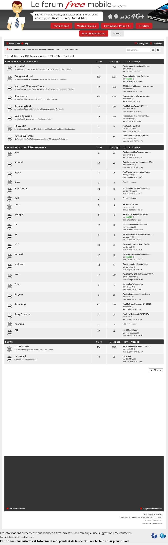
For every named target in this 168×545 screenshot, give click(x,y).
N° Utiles (144, 25)
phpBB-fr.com (157, 520)
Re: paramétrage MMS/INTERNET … (138, 234)
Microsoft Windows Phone (29, 86)
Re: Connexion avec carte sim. (136, 136)
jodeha (128, 297)
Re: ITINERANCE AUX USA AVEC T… (139, 274)
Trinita (128, 307)
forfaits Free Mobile (50, 14)
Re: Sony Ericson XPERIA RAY (136, 314)
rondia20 (129, 349)
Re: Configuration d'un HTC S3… (137, 244)
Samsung (20, 304)
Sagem (18, 294)
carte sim (127, 356)
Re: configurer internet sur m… (136, 96)
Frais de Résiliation (93, 33)
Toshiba (19, 324)
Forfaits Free (61, 25)
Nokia (17, 274)
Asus (17, 182)
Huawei (18, 254)
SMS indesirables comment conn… (138, 86)
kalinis (128, 69)
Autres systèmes (24, 136)
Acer (17, 152)
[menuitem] (24, 44)
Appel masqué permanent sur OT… (138, 162)
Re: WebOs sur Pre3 (131, 126)
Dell (16, 198)
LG (15, 224)
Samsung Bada (23, 106)
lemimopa (130, 119)
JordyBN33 (130, 191)
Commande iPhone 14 (117, 25)
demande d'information (133, 284)
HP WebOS (20, 126)
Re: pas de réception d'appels (135, 214)
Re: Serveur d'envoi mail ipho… (136, 66)
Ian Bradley (158, 514)
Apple (17, 172)
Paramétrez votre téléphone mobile (25, 147)
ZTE (16, 330)
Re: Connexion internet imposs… (137, 254)
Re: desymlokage (130, 204)
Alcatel (18, 162)
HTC (16, 244)
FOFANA (129, 287)
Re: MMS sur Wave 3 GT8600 (135, 106)
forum (87, 14)
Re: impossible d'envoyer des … (137, 152)
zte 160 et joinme (130, 330)
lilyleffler (129, 175)
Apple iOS (19, 66)
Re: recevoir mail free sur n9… (136, 116)
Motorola (19, 264)
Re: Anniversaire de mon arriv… (136, 346)
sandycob (130, 227)
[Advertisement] (84, 415)
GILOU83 (130, 359)
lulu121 (129, 79)
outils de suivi (73, 14)
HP (15, 234)
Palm (17, 284)
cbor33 (129, 237)
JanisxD (129, 247)
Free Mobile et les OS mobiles (21, 61)
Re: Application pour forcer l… (136, 76)
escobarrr (130, 139)
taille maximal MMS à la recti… (136, 224)
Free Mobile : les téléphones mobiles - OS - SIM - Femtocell (39, 56)
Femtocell (20, 356)
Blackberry (20, 96)
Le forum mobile (71, 4)
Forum (117, 33)
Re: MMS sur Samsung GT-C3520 (137, 304)
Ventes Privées (86, 25)
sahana (129, 207)
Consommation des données (135, 264)
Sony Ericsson (22, 314)
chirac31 (129, 89)
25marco (129, 267)
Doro (17, 204)
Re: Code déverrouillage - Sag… (136, 294)
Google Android (23, 76)
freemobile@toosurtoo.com (17, 537)
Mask (128, 317)
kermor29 (130, 129)
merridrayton (131, 277)
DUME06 (129, 109)
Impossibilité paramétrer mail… (136, 188)
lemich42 (129, 155)
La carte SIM (21, 346)
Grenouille (130, 165)
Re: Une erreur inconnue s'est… (136, 172)
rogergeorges (131, 333)
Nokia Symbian (23, 116)
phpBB (133, 517)
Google (18, 214)
